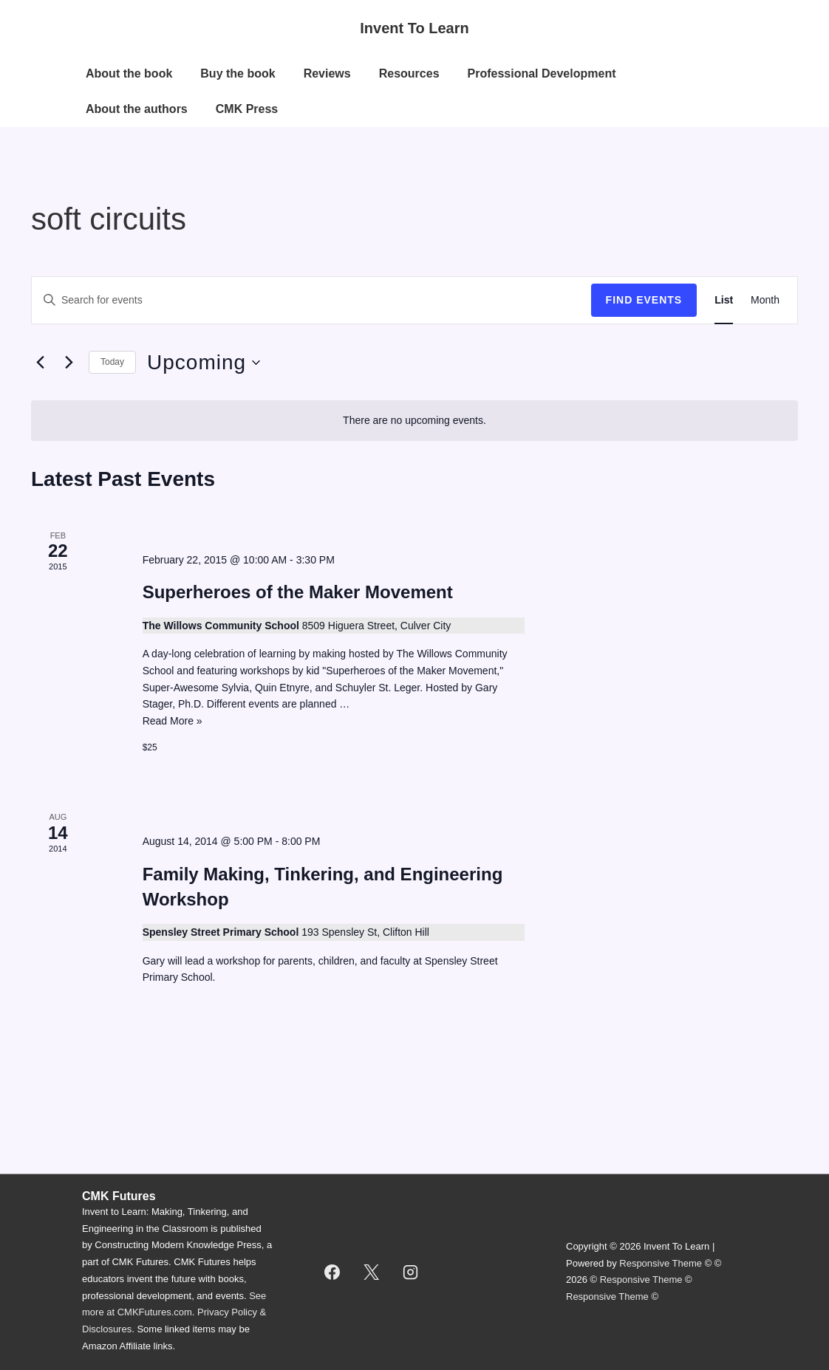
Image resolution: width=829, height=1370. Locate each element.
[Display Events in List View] (723, 300)
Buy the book (237, 73)
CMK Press (247, 109)
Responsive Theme (660, 1263)
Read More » (172, 721)
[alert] (414, 420)
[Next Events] (69, 362)
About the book (129, 73)
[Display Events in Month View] (765, 300)
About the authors (137, 109)
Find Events (644, 300)
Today (112, 362)
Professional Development (542, 73)
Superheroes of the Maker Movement (298, 592)
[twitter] (372, 1271)
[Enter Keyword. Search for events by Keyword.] (311, 300)
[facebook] (332, 1271)
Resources (409, 73)
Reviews (327, 73)
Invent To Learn (414, 28)
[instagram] (411, 1271)
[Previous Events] (40, 362)
